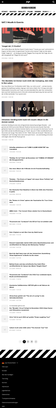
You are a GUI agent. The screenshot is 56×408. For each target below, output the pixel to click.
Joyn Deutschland (10, 363)
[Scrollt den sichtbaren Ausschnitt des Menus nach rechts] (54, 11)
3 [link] (31, 341)
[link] (36, 341)
